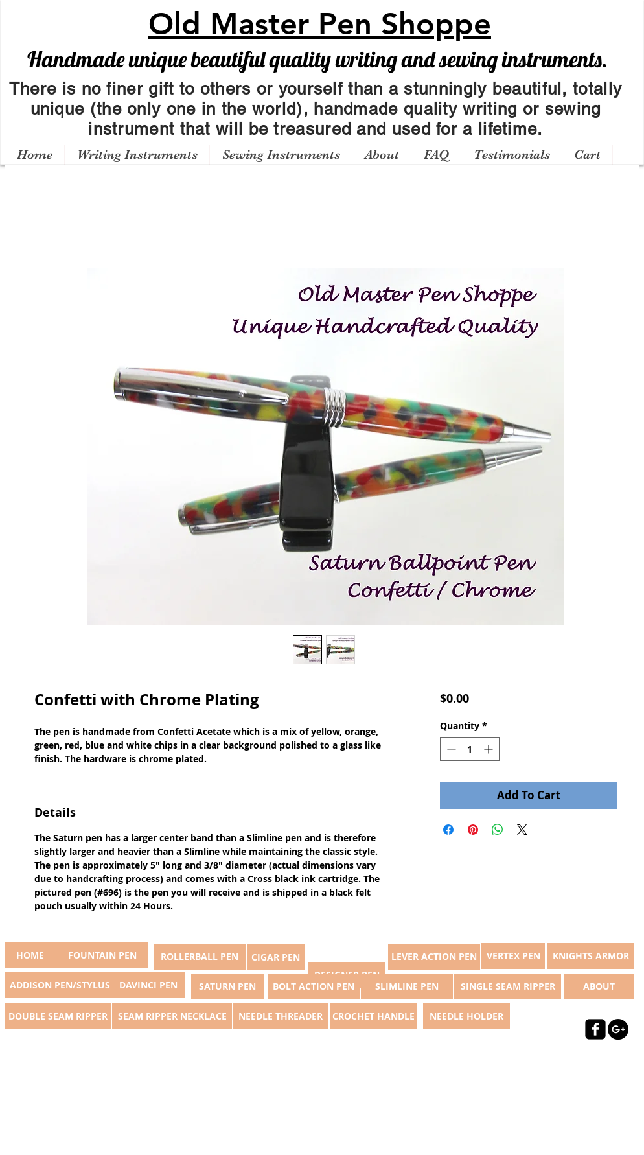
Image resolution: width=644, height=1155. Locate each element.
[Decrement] (450, 749)
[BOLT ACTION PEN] (314, 986)
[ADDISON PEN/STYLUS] (60, 985)
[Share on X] (522, 829)
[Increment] (489, 749)
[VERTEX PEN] (513, 956)
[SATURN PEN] (227, 986)
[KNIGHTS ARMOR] (590, 956)
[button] (136, 155)
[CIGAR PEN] (276, 957)
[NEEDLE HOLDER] (466, 1016)
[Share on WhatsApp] (497, 829)
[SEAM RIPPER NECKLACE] (172, 1016)
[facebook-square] (595, 1029)
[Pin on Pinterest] (473, 829)
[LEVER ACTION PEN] (434, 957)
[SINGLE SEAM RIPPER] (507, 986)
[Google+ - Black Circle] (618, 1029)
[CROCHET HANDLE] (373, 1016)
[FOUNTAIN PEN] (102, 955)
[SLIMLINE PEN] (407, 986)
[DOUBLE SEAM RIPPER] (58, 1016)
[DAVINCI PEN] (148, 985)
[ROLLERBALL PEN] (200, 957)
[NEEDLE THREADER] (280, 1016)
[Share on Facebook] (448, 829)
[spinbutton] (469, 749)
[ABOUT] (599, 986)
